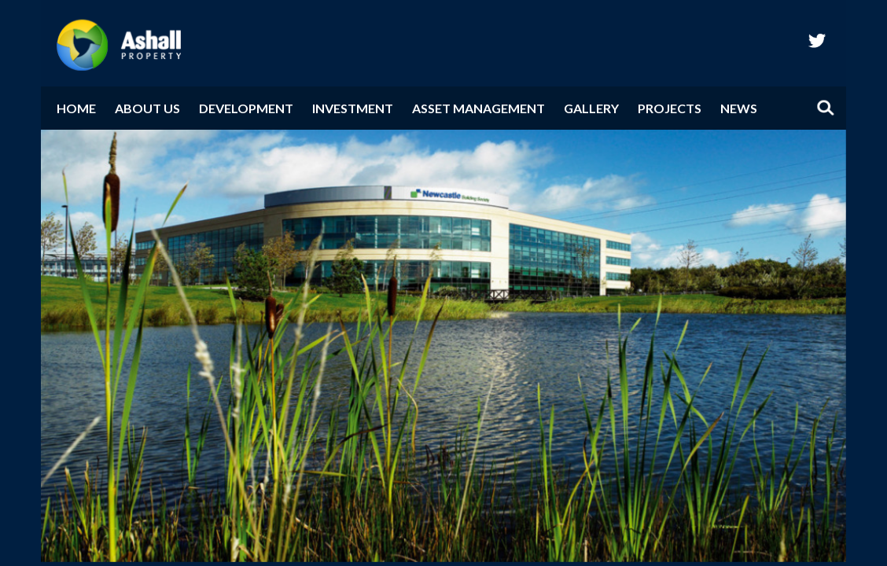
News (738, 108)
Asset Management (478, 108)
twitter (817, 40)
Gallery (591, 108)
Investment (352, 108)
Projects (669, 108)
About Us (147, 108)
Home (76, 108)
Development (246, 108)
